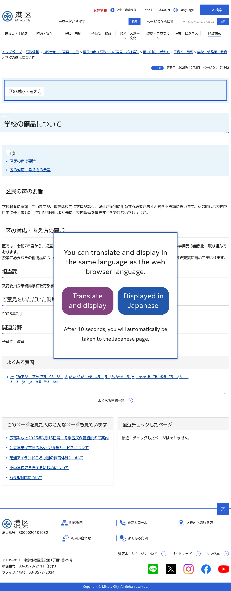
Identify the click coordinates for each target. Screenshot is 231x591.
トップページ (12, 52)
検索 (222, 21)
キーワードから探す (91, 21)
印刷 (159, 68)
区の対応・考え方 (156, 52)
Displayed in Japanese (143, 301)
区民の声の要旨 (23, 161)
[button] (97, 10)
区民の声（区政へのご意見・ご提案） (111, 52)
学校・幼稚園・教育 (212, 52)
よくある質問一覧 (111, 400)
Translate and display (87, 301)
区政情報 (32, 52)
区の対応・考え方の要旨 (30, 170)
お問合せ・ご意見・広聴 (61, 52)
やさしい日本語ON (157, 9)
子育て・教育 (183, 52)
